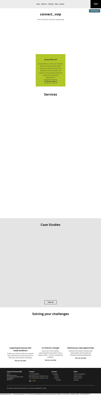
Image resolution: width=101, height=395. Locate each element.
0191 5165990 (35, 374)
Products (51, 4)
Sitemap (76, 380)
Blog (56, 4)
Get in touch (94, 11)
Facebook (54, 374)
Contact (61, 4)
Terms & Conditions (79, 374)
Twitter (55, 376)
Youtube (56, 380)
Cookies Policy (78, 376)
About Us (44, 4)
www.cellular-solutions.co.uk (39, 378)
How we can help (20, 361)
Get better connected (48, 19)
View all (50, 302)
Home (38, 4)
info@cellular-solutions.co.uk (39, 376)
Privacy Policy (78, 378)
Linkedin (55, 378)
